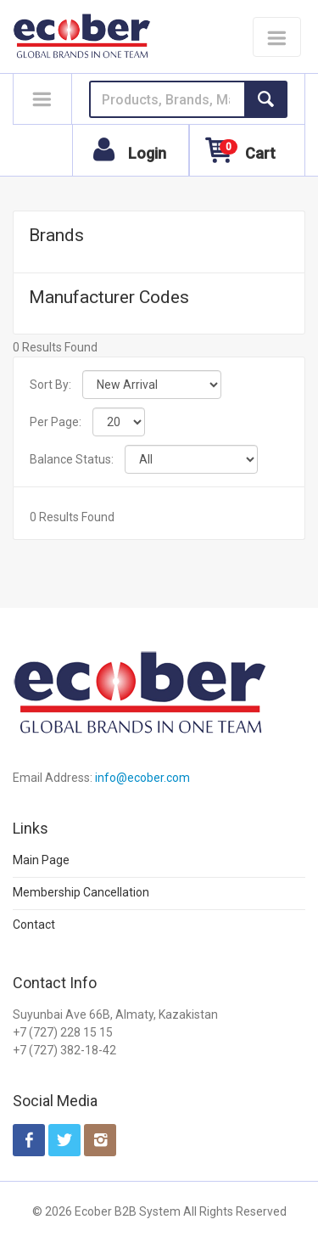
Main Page (41, 860)
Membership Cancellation (81, 892)
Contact (34, 924)
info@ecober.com (142, 777)
